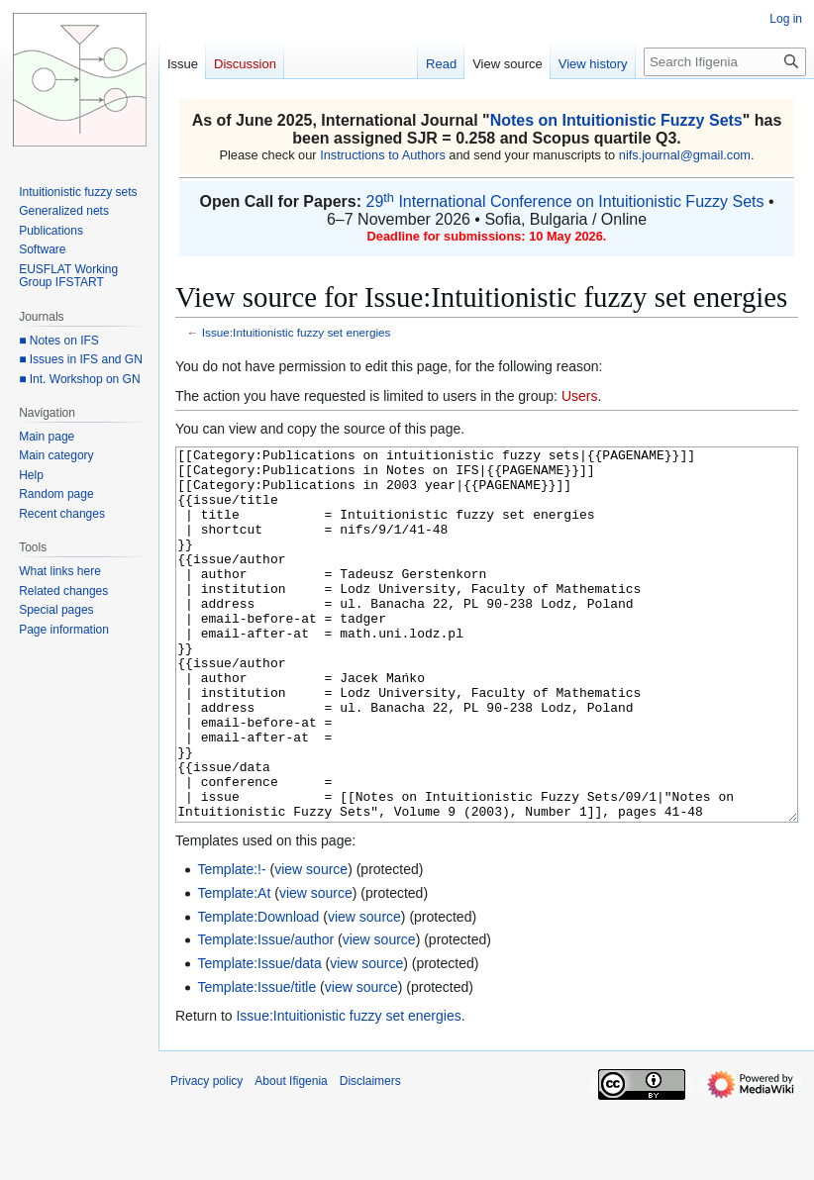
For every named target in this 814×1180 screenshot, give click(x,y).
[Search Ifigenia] (725, 62)
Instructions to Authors (383, 155)
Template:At (233, 967)
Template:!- (231, 943)
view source (311, 943)
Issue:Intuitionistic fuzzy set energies (296, 332)
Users (579, 396)
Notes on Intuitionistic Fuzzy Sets (616, 120)
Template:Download (258, 991)
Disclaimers (370, 1155)
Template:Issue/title (256, 1061)
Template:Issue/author (265, 1014)
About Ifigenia (290, 1155)
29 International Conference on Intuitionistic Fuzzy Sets (564, 201)
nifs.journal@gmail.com (685, 155)
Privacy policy (206, 1155)
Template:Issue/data (259, 1037)
